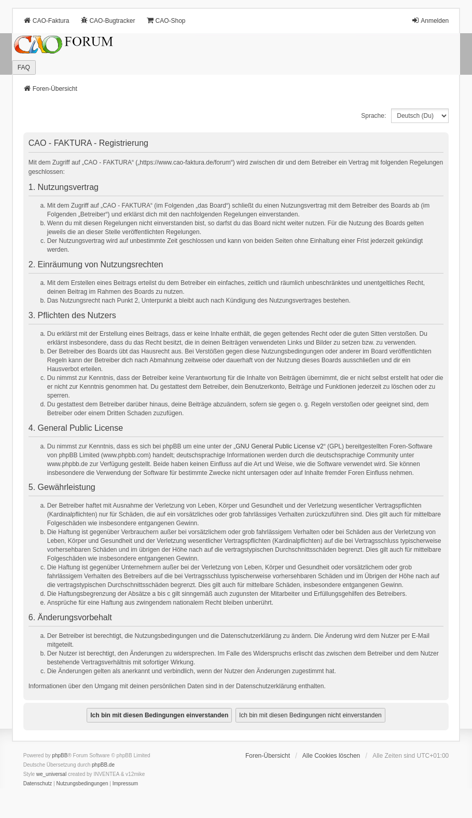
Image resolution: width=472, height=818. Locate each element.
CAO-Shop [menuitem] (165, 20)
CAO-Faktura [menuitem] (46, 20)
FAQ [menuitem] (24, 67)
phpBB (59, 755)
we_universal (51, 774)
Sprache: (373, 115)
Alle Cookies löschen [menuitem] (331, 755)
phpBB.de (103, 765)
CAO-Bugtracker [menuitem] (107, 20)
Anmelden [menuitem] (430, 20)
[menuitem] (37, 783)
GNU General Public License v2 (279, 446)
